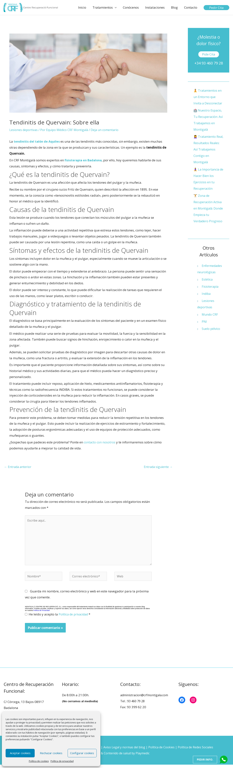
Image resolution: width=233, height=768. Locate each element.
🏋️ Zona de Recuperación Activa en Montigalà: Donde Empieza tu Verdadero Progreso (208, 215)
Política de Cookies (163, 751)
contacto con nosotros (100, 442)
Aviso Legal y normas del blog (124, 751)
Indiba (206, 300)
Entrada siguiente (157, 467)
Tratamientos (103, 7)
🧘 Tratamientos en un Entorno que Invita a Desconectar (208, 97)
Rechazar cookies (51, 753)
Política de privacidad (62, 761)
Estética (207, 286)
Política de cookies (39, 761)
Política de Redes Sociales (199, 751)
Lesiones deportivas (24, 130)
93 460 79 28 (136, 704)
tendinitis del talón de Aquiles (38, 142)
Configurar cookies (82, 753)
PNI (204, 328)
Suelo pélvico (211, 335)
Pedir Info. (204, 759)
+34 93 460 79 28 (208, 63)
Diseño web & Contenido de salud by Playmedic (116, 756)
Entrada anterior (18, 467)
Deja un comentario (109, 130)
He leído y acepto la (59, 618)
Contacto (190, 7)
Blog (174, 7)
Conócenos (131, 7)
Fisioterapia (211, 293)
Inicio (82, 7)
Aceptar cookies (20, 753)
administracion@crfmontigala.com (146, 698)
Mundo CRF (210, 321)
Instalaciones (155, 7)
